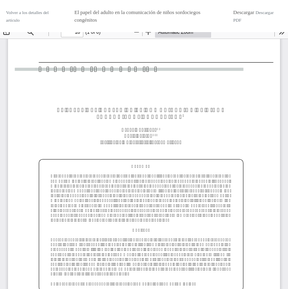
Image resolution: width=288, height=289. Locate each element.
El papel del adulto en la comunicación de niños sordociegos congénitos (137, 16)
